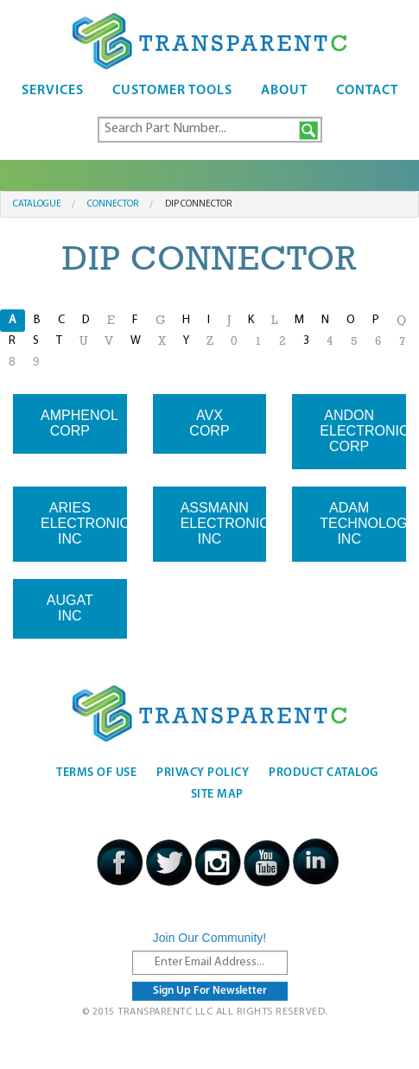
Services (53, 91)
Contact (367, 91)
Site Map (217, 794)
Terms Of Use (96, 773)
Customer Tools (172, 91)
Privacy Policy (202, 773)
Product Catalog (323, 773)
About (284, 91)
